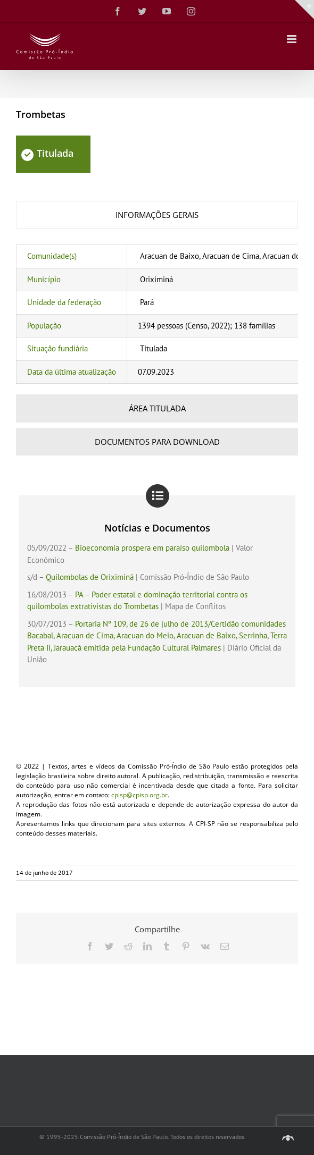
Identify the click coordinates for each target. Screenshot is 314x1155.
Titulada (47, 153)
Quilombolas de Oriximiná (90, 577)
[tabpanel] (157, 314)
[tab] (157, 215)
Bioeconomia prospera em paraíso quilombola (152, 548)
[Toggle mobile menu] (292, 39)
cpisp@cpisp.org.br (139, 794)
